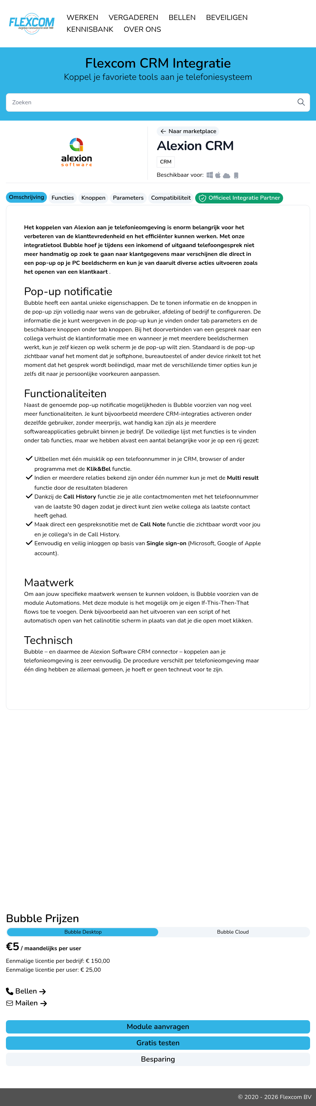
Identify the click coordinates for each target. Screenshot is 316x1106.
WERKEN (82, 18)
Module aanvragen (158, 1027)
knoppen (120, 330)
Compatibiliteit (171, 198)
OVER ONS (142, 29)
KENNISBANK (90, 29)
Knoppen (93, 198)
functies (61, 440)
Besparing (158, 1059)
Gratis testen (158, 1043)
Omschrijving (26, 197)
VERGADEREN (133, 18)
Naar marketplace (188, 131)
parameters (226, 321)
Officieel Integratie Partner (239, 198)
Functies (62, 198)
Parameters (128, 198)
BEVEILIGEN (227, 18)
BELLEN (182, 18)
